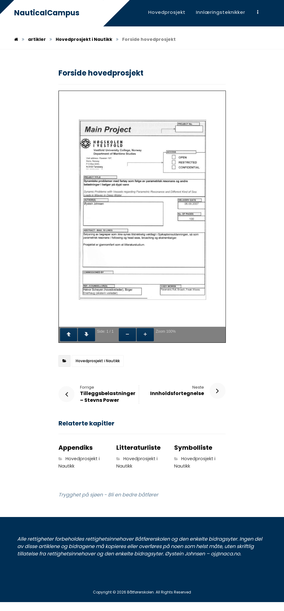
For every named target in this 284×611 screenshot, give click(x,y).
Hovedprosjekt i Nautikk (98, 360)
